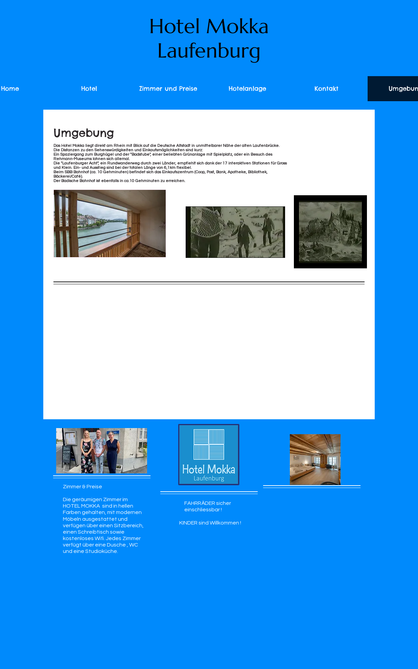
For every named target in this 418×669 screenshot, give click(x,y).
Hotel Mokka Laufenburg (209, 38)
